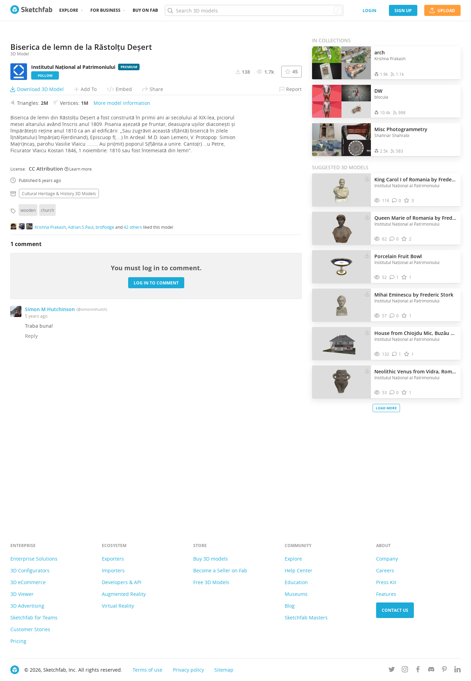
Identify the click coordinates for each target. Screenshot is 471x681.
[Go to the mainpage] (31, 10)
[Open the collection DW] (341, 101)
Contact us (395, 610)
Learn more (78, 331)
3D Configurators (30, 570)
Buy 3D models (210, 558)
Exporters (113, 558)
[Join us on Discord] (431, 670)
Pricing (18, 641)
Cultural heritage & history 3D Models (59, 356)
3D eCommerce (28, 582)
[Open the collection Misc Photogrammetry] (341, 139)
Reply (31, 499)
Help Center (298, 570)
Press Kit (386, 582)
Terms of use (147, 669)
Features (386, 594)
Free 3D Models (211, 582)
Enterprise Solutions (33, 558)
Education (296, 582)
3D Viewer (22, 594)
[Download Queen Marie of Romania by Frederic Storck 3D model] (367, 216)
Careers (385, 570)
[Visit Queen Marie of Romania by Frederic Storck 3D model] (341, 228)
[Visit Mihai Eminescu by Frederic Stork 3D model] (341, 305)
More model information (122, 266)
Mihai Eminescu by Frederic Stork (413, 294)
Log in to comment (156, 445)
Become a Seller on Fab (220, 570)
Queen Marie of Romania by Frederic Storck (415, 218)
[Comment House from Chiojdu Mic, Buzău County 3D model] (396, 354)
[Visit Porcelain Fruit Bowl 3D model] (341, 266)
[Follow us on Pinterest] (444, 670)
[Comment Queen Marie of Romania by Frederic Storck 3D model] (394, 239)
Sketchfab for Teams (33, 617)
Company (387, 558)
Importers (113, 570)
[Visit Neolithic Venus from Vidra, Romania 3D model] (341, 382)
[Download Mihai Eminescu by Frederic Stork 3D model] (367, 293)
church (47, 373)
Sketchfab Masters (306, 617)
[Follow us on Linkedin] (457, 670)
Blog (290, 605)
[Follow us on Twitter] (392, 670)
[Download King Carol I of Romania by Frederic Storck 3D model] (367, 178)
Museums (296, 594)
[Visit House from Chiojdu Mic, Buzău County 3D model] (341, 343)
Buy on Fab (145, 10)
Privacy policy (188, 669)
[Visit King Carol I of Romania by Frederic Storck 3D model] (341, 190)
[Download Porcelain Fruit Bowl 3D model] (367, 254)
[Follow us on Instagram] (405, 670)
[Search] (253, 10)
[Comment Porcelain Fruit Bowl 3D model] (394, 277)
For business (105, 10)
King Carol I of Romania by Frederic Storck (415, 179)
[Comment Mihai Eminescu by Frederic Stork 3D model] (394, 316)
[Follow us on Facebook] (418, 670)
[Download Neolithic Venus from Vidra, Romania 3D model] (367, 370)
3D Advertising (27, 605)
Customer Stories (30, 629)
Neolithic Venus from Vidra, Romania (415, 371)
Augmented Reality (124, 594)
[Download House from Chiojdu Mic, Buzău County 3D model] (367, 331)
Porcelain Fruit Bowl (398, 256)
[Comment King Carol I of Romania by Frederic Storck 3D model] (396, 200)
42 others (133, 389)
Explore (68, 10)
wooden (28, 373)
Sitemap (223, 669)
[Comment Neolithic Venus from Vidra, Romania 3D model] (394, 393)
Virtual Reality (118, 605)
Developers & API (121, 582)
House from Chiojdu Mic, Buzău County (415, 333)
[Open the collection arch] (341, 62)
